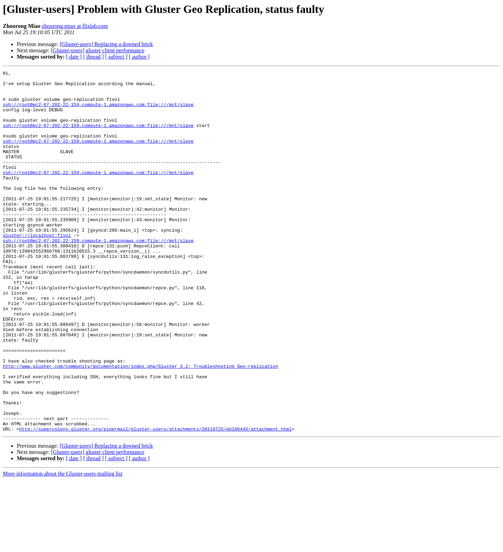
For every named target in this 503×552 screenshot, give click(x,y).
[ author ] (139, 57)
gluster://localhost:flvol (37, 269)
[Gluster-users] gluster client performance (98, 50)
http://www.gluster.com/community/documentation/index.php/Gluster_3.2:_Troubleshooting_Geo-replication (140, 426)
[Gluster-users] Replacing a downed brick (106, 44)
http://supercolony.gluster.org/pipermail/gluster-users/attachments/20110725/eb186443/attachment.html (155, 501)
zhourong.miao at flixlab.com (75, 26)
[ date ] (74, 57)
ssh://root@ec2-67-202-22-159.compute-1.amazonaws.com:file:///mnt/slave (98, 112)
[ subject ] (116, 57)
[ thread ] (93, 57)
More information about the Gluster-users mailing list (63, 546)
